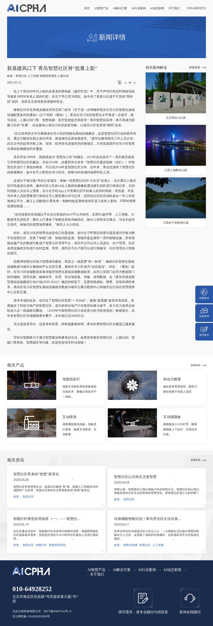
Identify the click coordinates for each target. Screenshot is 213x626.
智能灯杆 (41, 544)
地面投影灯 (71, 379)
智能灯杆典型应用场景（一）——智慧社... (46, 519)
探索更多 (197, 67)
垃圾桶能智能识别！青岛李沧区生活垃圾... (147, 519)
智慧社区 (21, 75)
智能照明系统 (48, 75)
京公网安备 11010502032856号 (31, 616)
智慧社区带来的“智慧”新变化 (36, 474)
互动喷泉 (69, 417)
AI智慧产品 (101, 8)
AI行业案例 (138, 8)
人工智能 (33, 75)
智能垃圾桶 (130, 544)
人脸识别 (63, 75)
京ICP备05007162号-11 (58, 611)
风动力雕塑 (172, 379)
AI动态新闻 (157, 8)
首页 (87, 8)
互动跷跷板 (172, 417)
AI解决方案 (120, 8)
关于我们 (174, 8)
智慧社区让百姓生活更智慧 (135, 477)
